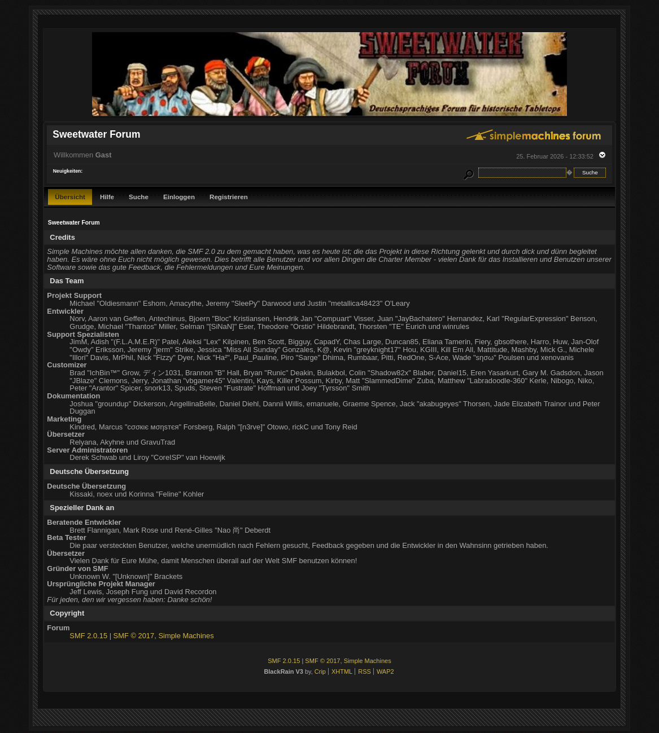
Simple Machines (185, 635)
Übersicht (70, 196)
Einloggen (179, 196)
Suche (139, 196)
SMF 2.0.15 (88, 635)
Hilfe (107, 196)
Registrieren (229, 196)
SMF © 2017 (134, 635)
